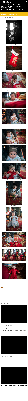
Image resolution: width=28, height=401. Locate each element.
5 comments (5, 394)
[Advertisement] (14, 295)
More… (23, 9)
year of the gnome (20, 90)
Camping (19, 9)
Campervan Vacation (8, 9)
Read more (25, 362)
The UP (14, 9)
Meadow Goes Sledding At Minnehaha (8, 324)
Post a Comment (3, 287)
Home (2, 9)
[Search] (24, 1)
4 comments (5, 362)
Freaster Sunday (4, 354)
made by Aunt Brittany (16, 70)
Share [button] (2, 362)
